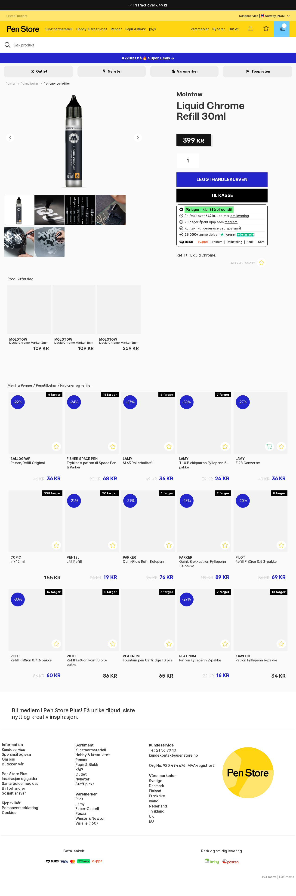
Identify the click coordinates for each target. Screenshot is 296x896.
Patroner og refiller (57, 83)
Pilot (79, 799)
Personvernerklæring (20, 807)
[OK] (148, 44)
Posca (80, 813)
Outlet (233, 29)
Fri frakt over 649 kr (148, 5)
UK (151, 816)
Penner (116, 29)
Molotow (189, 94)
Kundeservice (248, 16)
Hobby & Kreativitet (91, 29)
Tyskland (156, 811)
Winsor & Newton (90, 818)
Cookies (9, 812)
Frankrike (157, 796)
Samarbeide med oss (20, 783)
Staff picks (84, 784)
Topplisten (260, 71)
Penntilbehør (29, 83)
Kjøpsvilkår (11, 803)
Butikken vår (13, 764)
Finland (155, 791)
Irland (153, 801)
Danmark (156, 785)
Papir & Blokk (135, 29)
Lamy (80, 803)
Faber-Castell (87, 808)
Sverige (155, 780)
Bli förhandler (13, 788)
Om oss (8, 759)
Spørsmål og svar (16, 754)
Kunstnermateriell (59, 29)
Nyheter (218, 29)
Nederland (158, 806)
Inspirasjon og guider (19, 778)
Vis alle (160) (86, 823)
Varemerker (200, 29)
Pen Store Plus (14, 773)
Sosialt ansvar (14, 793)
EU (151, 821)
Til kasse (222, 195)
